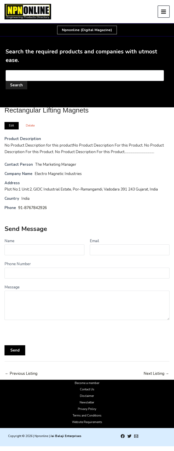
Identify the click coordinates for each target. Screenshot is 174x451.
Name (9, 241)
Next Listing (156, 373)
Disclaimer (87, 396)
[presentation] (39, 331)
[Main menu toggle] (164, 12)
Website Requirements (87, 422)
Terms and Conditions (87, 416)
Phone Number (18, 264)
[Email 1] (136, 436)
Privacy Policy (87, 409)
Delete (30, 126)
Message (12, 287)
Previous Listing (21, 373)
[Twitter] (129, 436)
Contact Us (87, 389)
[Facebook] (123, 436)
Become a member (87, 383)
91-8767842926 (32, 207)
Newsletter (87, 402)
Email (94, 241)
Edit (11, 126)
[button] (87, 30)
